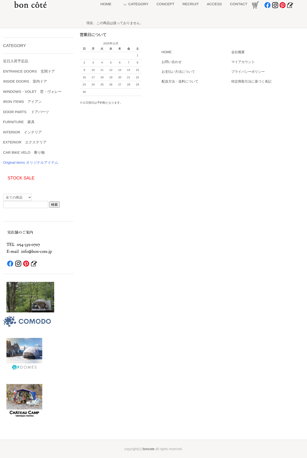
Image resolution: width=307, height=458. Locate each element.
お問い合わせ (172, 62)
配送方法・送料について (180, 81)
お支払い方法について (178, 72)
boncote (148, 449)
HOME (167, 52)
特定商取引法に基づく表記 (251, 81)
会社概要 (238, 52)
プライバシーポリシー (248, 72)
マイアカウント (243, 62)
